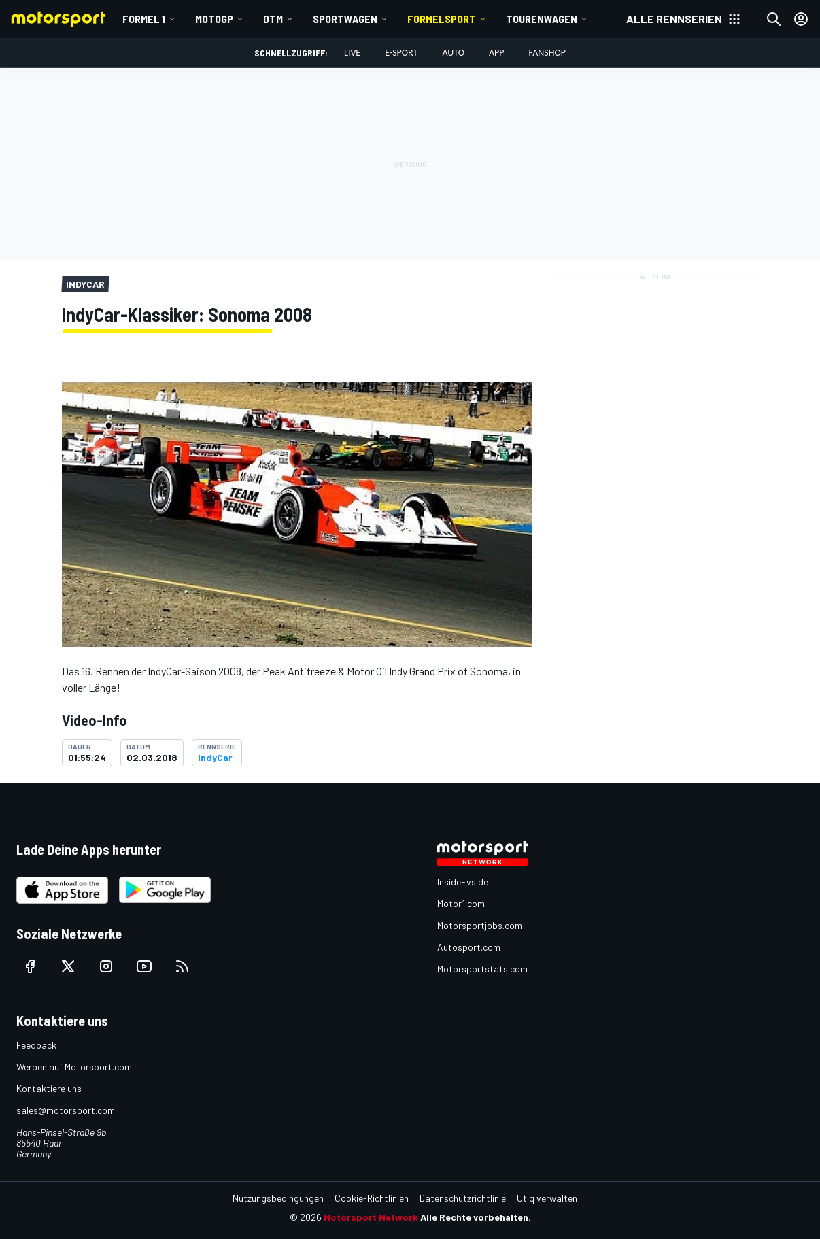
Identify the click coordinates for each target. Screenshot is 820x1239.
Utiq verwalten (547, 1198)
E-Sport (401, 52)
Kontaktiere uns (49, 1088)
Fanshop (547, 52)
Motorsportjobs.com (479, 925)
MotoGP (214, 18)
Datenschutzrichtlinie (463, 1198)
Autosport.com (468, 947)
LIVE (352, 52)
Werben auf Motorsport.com (74, 1066)
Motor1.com (461, 903)
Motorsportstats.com (482, 968)
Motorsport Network (371, 1217)
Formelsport (441, 18)
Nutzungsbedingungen (278, 1198)
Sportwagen (345, 18)
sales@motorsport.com (65, 1110)
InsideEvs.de (462, 881)
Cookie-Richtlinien (372, 1198)
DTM (273, 18)
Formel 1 (143, 18)
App (497, 52)
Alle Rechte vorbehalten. (475, 1217)
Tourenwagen (541, 18)
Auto (453, 52)
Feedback (36, 1045)
